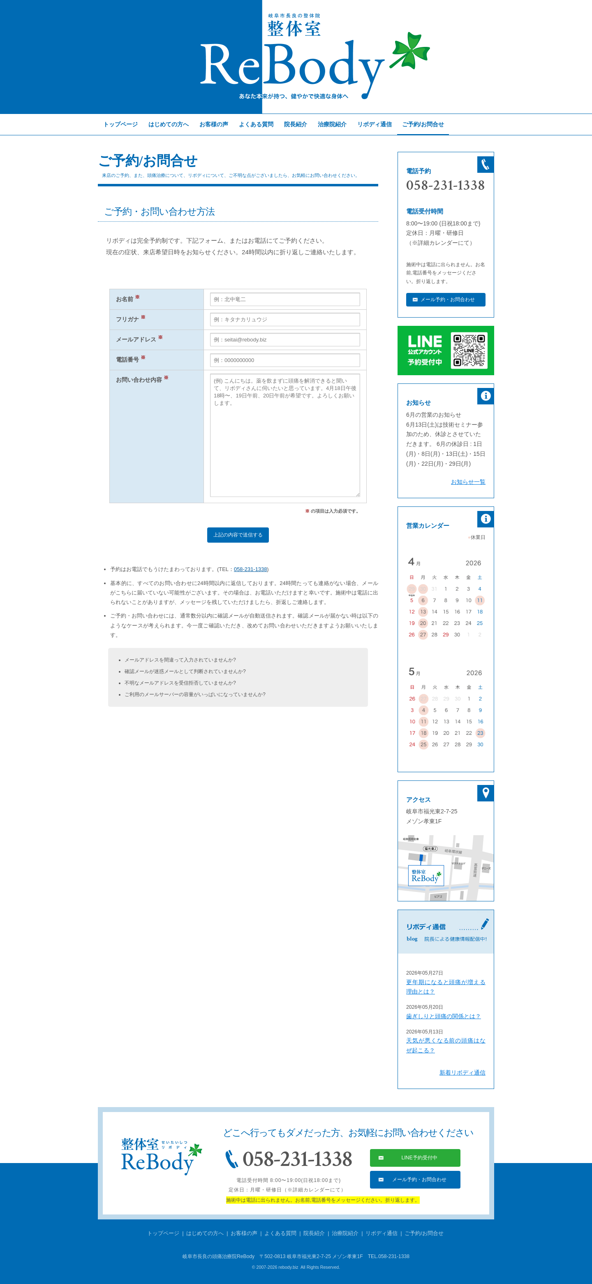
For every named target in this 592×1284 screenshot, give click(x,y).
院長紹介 (295, 124)
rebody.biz (288, 1267)
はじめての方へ (168, 124)
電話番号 (131, 360)
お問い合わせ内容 (142, 380)
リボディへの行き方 (446, 868)
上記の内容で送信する (238, 535)
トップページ (120, 124)
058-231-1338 (250, 569)
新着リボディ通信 (462, 1072)
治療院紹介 (332, 124)
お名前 (128, 299)
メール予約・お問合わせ (448, 299)
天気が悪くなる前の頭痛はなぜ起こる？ (446, 1045)
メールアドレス (139, 340)
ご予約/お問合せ (424, 1233)
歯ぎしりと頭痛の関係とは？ (443, 1016)
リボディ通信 (374, 124)
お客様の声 (213, 124)
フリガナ (131, 319)
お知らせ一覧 (468, 481)
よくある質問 (256, 124)
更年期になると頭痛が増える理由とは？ (446, 987)
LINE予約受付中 (419, 1158)
